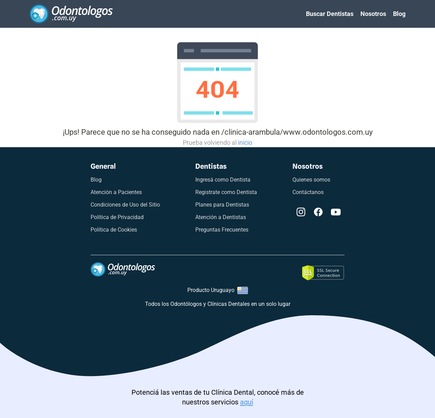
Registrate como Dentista (226, 192)
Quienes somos (311, 179)
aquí (246, 402)
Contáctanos (308, 192)
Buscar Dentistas (329, 13)
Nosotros (373, 13)
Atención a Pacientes (116, 192)
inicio (245, 142)
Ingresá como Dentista (222, 179)
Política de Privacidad (117, 217)
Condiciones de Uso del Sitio (125, 204)
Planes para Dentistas (222, 204)
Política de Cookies (114, 229)
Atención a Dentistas (220, 217)
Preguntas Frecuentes (221, 229)
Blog (399, 13)
